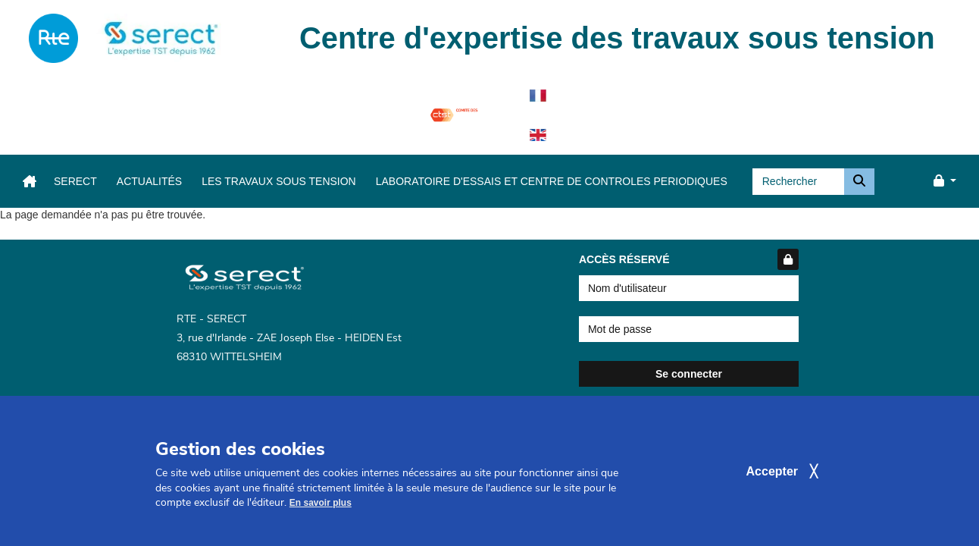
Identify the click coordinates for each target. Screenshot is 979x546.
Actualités (149, 181)
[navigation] (53, 38)
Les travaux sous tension (279, 181)
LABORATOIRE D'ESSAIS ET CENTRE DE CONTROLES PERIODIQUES (551, 181)
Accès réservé (689, 259)
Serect (75, 181)
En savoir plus (320, 514)
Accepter (772, 481)
